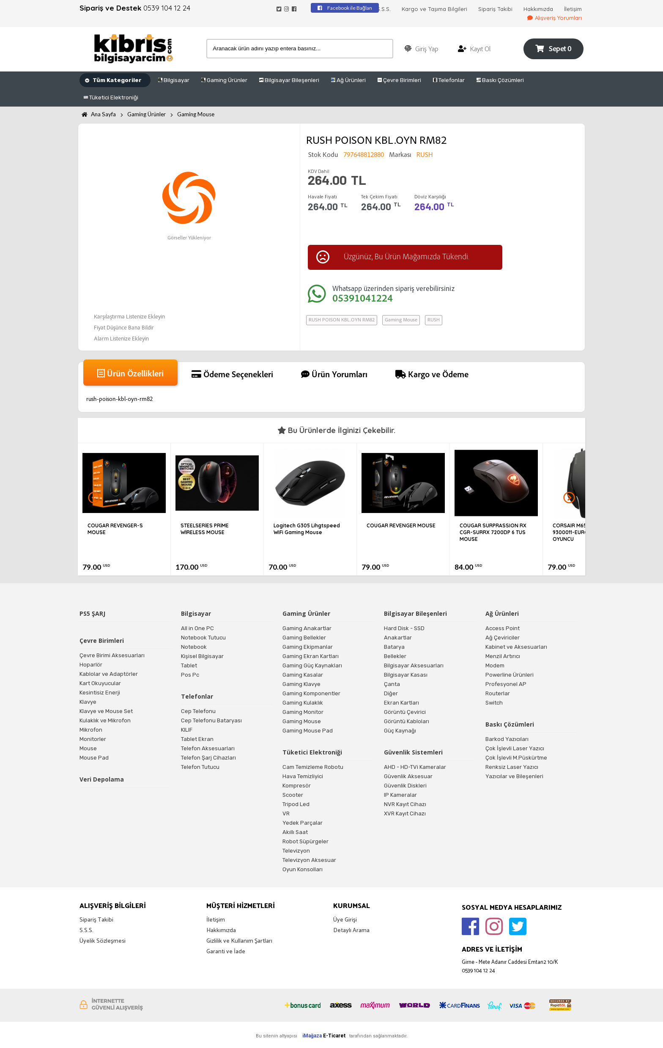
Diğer (391, 693)
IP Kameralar (400, 795)
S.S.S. (384, 8)
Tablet (189, 665)
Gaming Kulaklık (302, 703)
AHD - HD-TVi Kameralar (415, 767)
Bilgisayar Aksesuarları (414, 665)
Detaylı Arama (351, 931)
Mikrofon (90, 730)
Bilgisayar (173, 80)
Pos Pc (190, 675)
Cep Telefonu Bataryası (211, 720)
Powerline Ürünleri (509, 675)
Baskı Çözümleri (500, 80)
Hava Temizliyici (302, 776)
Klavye (87, 702)
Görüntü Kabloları (406, 721)
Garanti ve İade (225, 952)
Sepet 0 (553, 48)
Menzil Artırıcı (502, 656)
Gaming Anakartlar (307, 628)
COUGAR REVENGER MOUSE (401, 525)
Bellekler (395, 656)
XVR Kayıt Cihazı (405, 813)
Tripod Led (296, 804)
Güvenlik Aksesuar (408, 776)
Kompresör (296, 785)
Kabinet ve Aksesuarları (516, 647)
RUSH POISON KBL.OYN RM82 (342, 320)
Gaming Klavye (301, 684)
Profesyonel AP (505, 684)
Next (569, 498)
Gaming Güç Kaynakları (312, 665)
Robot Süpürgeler (305, 841)
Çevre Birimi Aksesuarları (112, 655)
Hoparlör (90, 664)
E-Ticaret (334, 1036)
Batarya (394, 647)
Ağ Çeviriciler (502, 637)
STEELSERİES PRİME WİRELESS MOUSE (205, 528)
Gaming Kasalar (302, 675)
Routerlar (497, 693)
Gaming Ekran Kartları (310, 656)
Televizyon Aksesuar (309, 860)
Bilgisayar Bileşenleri (289, 80)
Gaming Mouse (195, 114)
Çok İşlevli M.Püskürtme (516, 757)
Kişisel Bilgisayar (202, 656)
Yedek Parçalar (302, 823)
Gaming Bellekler (304, 637)
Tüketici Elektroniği (111, 97)
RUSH (433, 320)
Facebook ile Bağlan (345, 8)
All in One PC (197, 628)
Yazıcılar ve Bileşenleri (514, 776)
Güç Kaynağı (400, 730)
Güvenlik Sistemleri (413, 752)
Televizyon (296, 851)
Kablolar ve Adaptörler (108, 674)
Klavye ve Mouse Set (106, 711)
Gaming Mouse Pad (307, 730)
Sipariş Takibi (495, 8)
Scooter (292, 795)
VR (286, 813)
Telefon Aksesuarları (208, 748)
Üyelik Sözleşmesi (102, 941)
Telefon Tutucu (200, 767)
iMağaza (312, 1036)
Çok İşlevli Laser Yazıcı (514, 748)
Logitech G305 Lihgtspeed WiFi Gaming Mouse (307, 528)
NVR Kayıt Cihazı (405, 804)
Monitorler (92, 739)
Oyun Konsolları (302, 869)
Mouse (88, 748)
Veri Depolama (101, 779)
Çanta (392, 684)
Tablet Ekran (197, 739)
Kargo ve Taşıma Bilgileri (434, 8)
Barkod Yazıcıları (507, 739)
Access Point (502, 628)
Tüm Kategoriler (113, 80)
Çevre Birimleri (399, 80)
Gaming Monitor (302, 712)
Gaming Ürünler (224, 80)
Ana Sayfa (99, 114)
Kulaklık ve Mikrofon (105, 720)
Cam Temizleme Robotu (312, 767)
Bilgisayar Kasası (405, 675)
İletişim (573, 8)
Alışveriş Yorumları (554, 17)
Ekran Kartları (401, 703)
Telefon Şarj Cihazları (208, 757)
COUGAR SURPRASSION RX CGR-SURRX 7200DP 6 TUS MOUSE (493, 532)
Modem (494, 665)
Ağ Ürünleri (348, 80)
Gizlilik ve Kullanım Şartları (239, 941)
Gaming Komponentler (311, 693)
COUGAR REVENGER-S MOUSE (115, 528)
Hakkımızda (538, 8)
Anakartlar (398, 637)
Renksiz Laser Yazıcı (511, 767)
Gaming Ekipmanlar (307, 647)
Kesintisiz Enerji (99, 692)
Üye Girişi (345, 920)
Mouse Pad (94, 757)
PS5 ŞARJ (92, 613)
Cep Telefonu (198, 711)
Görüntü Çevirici (405, 712)
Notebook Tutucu (203, 637)
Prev (94, 498)
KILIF (186, 730)
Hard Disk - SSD (404, 628)
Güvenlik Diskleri (405, 785)
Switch (494, 703)
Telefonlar (449, 80)
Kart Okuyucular (100, 683)
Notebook (194, 647)
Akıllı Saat (295, 832)
